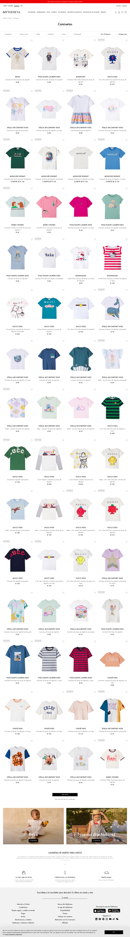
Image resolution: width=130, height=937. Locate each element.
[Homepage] (11, 12)
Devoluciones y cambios (23, 919)
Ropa (9, 18)
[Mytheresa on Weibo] (113, 919)
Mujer (5, 6)
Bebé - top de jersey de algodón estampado (112, 380)
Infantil (16, 6)
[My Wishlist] (122, 12)
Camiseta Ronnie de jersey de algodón (17, 79)
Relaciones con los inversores (65, 919)
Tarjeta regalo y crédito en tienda (23, 910)
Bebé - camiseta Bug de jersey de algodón (80, 429)
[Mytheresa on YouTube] (110, 919)
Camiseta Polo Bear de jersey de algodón (49, 79)
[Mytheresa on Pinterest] (103, 919)
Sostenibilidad (65, 910)
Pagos (23, 913)
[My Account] (119, 12)
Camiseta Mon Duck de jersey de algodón (17, 179)
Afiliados (65, 923)
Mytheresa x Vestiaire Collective (23, 923)
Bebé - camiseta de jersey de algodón (17, 429)
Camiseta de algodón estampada (17, 130)
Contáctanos (23, 907)
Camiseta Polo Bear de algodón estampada (49, 278)
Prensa (65, 913)
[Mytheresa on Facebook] (100, 919)
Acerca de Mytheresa (65, 904)
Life (21, 6)
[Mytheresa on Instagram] (107, 919)
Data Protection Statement (13, 934)
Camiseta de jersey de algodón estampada (112, 130)
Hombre (10, 6)
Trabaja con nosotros (65, 916)
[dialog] (65, 932)
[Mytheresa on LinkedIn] (96, 919)
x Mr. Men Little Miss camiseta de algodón (81, 329)
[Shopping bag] (125, 12)
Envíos (23, 916)
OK (114, 932)
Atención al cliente (23, 904)
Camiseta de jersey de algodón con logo (49, 130)
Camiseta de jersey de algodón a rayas (49, 680)
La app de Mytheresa (65, 907)
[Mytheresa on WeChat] (117, 919)
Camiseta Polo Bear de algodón (112, 632)
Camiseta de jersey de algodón (81, 130)
